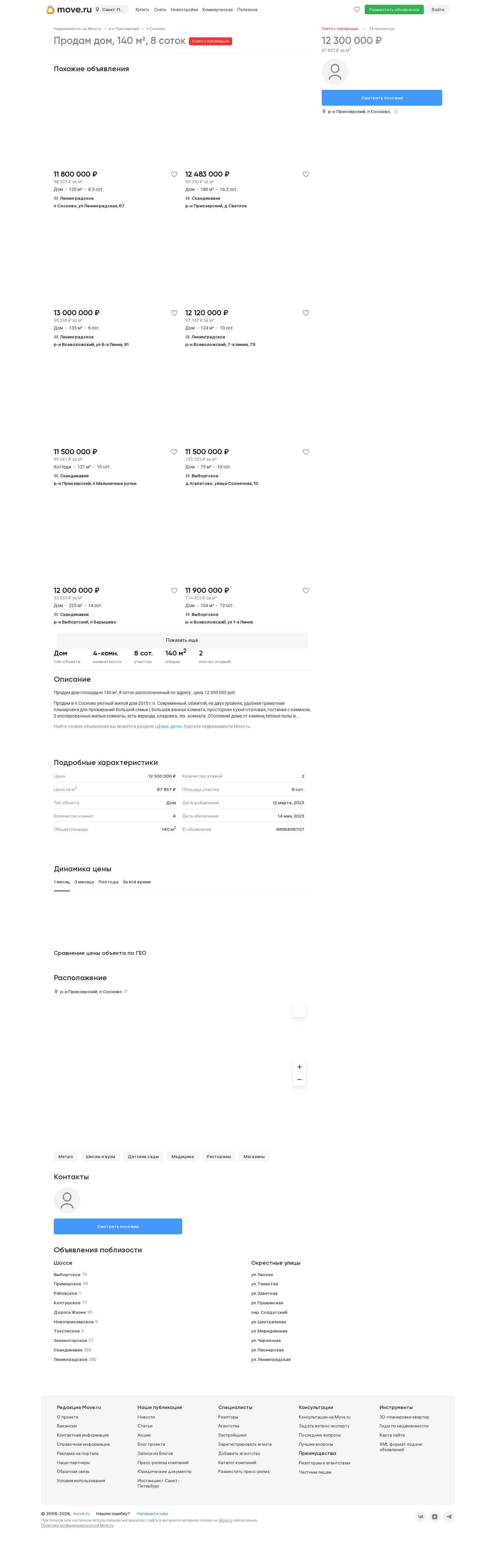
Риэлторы (228, 1414)
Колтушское (67, 1299)
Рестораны (219, 1153)
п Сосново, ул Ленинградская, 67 (89, 205)
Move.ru (225, 1517)
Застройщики (232, 1432)
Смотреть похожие (118, 1223)
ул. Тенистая (264, 1281)
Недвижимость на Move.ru (77, 29)
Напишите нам (152, 1510)
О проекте (67, 1414)
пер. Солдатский (269, 1309)
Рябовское (65, 1290)
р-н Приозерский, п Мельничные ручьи (95, 483)
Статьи (145, 1423)
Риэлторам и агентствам (324, 1460)
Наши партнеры (73, 1459)
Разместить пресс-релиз (244, 1468)
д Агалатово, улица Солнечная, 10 (221, 483)
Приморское (67, 1281)
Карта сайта (392, 1432)
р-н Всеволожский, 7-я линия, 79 (220, 344)
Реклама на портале (78, 1450)
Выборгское (67, 1271)
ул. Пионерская (267, 1347)
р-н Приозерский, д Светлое (216, 205)
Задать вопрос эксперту (324, 1423)
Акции (144, 1432)
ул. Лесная (262, 1271)
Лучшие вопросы (316, 1441)
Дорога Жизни (70, 1309)
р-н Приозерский (124, 29)
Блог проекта (151, 1441)
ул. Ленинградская (270, 1356)
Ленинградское (70, 1356)
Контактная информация (83, 1432)
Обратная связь (73, 1468)
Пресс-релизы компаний (163, 1459)
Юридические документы (164, 1468)
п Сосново (155, 29)
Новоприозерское (74, 1318)
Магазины (254, 1153)
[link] (77, 29)
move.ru (81, 1510)
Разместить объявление (394, 9)
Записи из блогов (155, 1450)
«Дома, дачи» (169, 723)
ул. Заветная (264, 1290)
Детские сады (143, 1153)
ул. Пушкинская (267, 1299)
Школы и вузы (100, 1153)
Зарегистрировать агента (245, 1441)
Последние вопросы (320, 1432)
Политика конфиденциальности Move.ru (77, 1522)
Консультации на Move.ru (324, 1414)
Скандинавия (68, 1347)
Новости (146, 1414)
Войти (438, 9)
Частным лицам (315, 1469)
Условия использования (81, 1478)
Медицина (182, 1153)
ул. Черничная (266, 1337)
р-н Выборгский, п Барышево (85, 621)
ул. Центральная (268, 1318)
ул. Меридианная (269, 1328)
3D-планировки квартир (404, 1414)
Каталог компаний (237, 1459)
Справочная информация (83, 1441)
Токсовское (67, 1328)
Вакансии (67, 1423)
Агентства (228, 1423)
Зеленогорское (70, 1337)
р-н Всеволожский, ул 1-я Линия (219, 621)
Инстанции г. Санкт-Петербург (158, 1480)
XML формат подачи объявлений (401, 1444)
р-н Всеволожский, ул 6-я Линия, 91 (91, 344)
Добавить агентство (239, 1450)
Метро (66, 1153)
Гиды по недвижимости (404, 1423)
